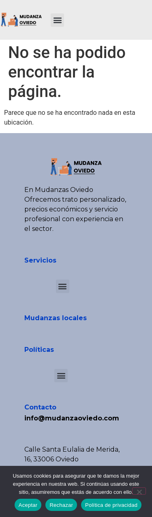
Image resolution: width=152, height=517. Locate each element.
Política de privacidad (111, 505)
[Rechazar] (139, 491)
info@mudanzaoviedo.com (71, 418)
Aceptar (28, 505)
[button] (57, 20)
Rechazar (61, 505)
